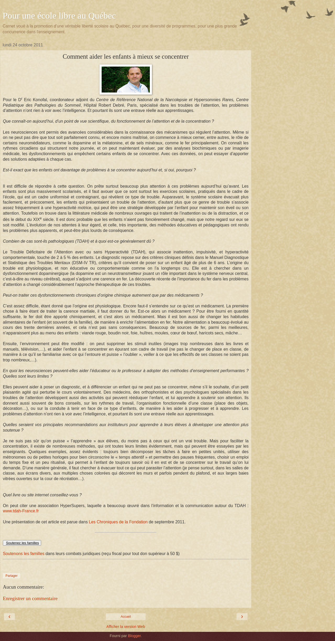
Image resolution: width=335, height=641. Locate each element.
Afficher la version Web (125, 626)
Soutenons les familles (23, 553)
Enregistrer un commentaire (30, 598)
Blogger (134, 636)
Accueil (126, 616)
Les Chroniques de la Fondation (118, 522)
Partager (12, 576)
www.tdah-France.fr (21, 511)
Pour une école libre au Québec (59, 15)
